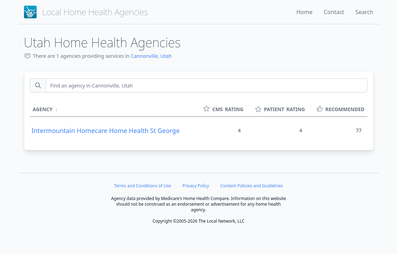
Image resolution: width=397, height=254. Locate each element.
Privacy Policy (195, 186)
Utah (166, 56)
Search (364, 12)
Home (304, 12)
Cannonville (144, 56)
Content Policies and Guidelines (252, 186)
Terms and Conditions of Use (142, 186)
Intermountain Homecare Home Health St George (106, 130)
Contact (334, 12)
